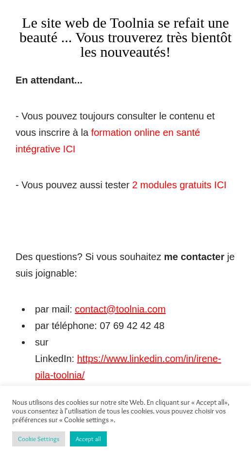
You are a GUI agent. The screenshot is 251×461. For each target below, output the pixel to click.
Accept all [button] (88, 439)
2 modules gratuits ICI (178, 185)
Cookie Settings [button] (38, 439)
